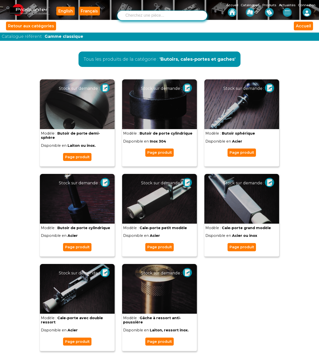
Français (89, 11)
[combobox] (166, 14)
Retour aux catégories (31, 26)
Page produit (77, 157)
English (65, 11)
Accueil (303, 26)
